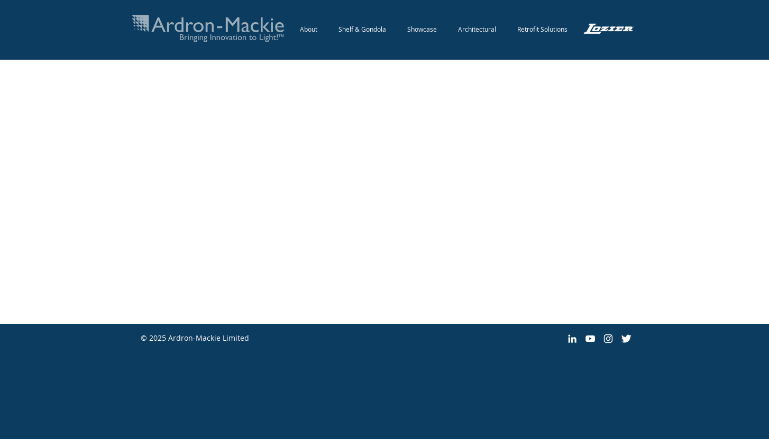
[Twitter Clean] (626, 338)
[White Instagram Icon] (608, 338)
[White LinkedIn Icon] (572, 338)
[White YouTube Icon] (590, 338)
